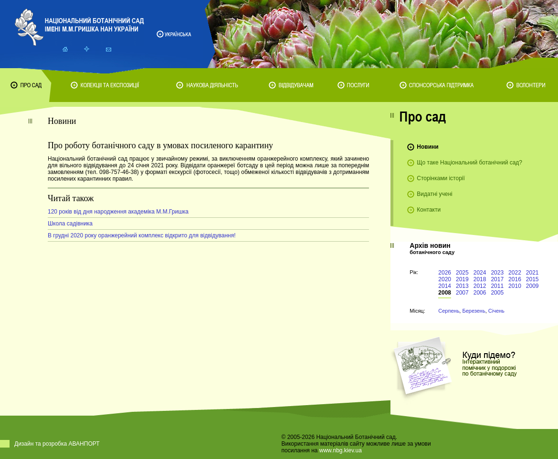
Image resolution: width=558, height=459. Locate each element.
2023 (497, 272)
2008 (444, 292)
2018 (480, 279)
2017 (497, 279)
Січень (496, 311)
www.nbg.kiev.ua (340, 450)
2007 (462, 292)
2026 (444, 272)
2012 (480, 286)
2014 (444, 286)
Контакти (429, 209)
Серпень (448, 311)
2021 (532, 272)
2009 (532, 286)
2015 (532, 279)
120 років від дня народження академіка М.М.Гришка (118, 211)
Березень (473, 311)
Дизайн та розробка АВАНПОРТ (57, 443)
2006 (480, 292)
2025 (462, 272)
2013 (462, 286)
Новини (427, 146)
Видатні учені (434, 194)
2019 (462, 279)
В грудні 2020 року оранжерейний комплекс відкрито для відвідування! (142, 235)
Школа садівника (70, 223)
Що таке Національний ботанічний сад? (469, 162)
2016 (514, 279)
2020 (444, 279)
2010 (514, 286)
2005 (497, 292)
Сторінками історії (441, 178)
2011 (497, 286)
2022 (514, 272)
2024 (480, 272)
